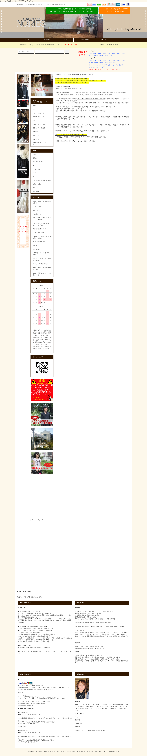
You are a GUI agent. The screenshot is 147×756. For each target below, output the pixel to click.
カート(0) (101, 39)
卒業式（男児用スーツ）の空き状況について (42, 268)
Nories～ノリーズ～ (38, 520)
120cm (113, 53)
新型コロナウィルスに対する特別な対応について (42, 259)
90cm (94, 53)
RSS (113, 751)
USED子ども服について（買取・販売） (42, 253)
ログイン (64, 39)
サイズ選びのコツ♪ (38, 214)
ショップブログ (106, 751)
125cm (118, 53)
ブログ (102, 45)
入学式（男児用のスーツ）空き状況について (42, 274)
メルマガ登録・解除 (112, 45)
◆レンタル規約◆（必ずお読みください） (42, 202)
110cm (108, 53)
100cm (103, 53)
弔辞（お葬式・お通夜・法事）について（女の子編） (42, 224)
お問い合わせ (83, 39)
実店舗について (37, 249)
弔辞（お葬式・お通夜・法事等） (42, 180)
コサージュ (36, 187)
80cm (90, 53)
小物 (109, 65)
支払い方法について (33, 751)
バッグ (34, 173)
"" (68, 45)
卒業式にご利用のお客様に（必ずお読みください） (42, 237)
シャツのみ (36, 191)
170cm (110, 55)
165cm (106, 55)
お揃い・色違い (37, 184)
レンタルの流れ (37, 206)
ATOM (117, 751)
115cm (113, 60)
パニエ (34, 176)
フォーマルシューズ (94, 65)
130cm (123, 53)
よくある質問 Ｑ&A (38, 232)
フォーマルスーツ (38, 161)
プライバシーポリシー (83, 751)
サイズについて (37, 245)
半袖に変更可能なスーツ (39, 229)
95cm (99, 53)
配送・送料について (45, 751)
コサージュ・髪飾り (117, 65)
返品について (56, 751)
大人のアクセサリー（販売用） (98, 67)
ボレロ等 (104, 65)
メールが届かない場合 (39, 241)
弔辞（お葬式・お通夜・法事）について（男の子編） (42, 218)
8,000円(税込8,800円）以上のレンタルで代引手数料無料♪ (36, 45)
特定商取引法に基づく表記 (68, 751)
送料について (36, 210)
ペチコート (112, 62)
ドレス (34, 154)
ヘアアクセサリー (38, 169)
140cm (91, 55)
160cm (101, 55)
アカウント (26, 39)
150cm (96, 55)
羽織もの (35, 158)
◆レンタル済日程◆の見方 (40, 264)
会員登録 (45, 39)
